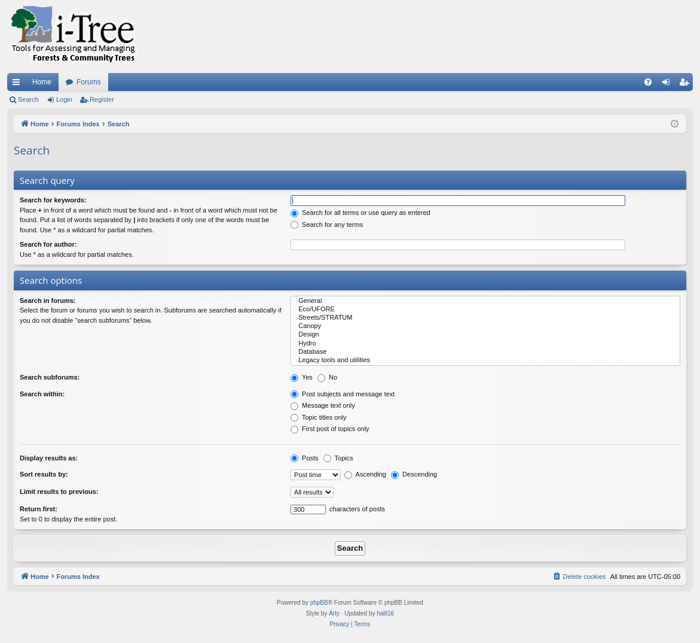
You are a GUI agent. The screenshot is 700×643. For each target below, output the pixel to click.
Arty (334, 613)
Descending (414, 474)
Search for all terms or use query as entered (360, 212)
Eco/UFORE (485, 309)
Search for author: (48, 244)
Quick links (18, 84)
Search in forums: (48, 300)
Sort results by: (44, 474)
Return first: (38, 508)
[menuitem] (648, 82)
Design (485, 334)
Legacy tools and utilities (485, 360)
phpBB (319, 602)
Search (28, 99)
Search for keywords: (53, 200)
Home (41, 82)
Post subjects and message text (343, 394)
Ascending (365, 474)
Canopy (485, 326)
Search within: (42, 394)
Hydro (485, 343)
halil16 (385, 613)
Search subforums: (50, 377)
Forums (89, 82)
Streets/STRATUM (485, 318)
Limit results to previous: (59, 491)
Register (102, 99)
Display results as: (49, 458)
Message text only (323, 405)
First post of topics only (330, 428)
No (327, 377)
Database (485, 352)
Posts (305, 458)
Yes (302, 377)
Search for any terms (327, 224)
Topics (338, 458)
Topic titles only (318, 417)
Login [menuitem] (668, 84)
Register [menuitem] (686, 84)
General (485, 301)
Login (64, 99)
